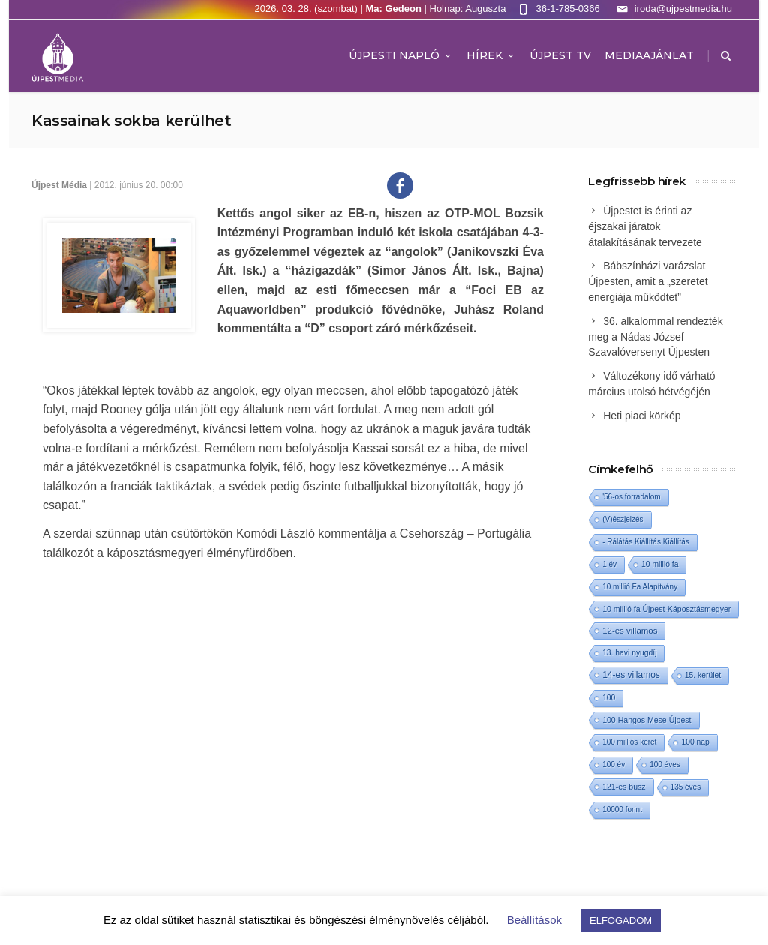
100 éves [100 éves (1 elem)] (665, 764)
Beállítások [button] (534, 920)
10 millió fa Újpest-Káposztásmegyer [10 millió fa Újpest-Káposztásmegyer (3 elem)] (666, 609)
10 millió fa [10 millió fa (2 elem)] (659, 564)
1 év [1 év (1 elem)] (609, 564)
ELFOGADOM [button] (621, 920)
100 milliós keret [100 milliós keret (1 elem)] (629, 742)
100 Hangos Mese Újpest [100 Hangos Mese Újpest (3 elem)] (646, 720)
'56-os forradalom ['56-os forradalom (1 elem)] (631, 497)
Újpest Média (59, 185)
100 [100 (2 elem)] (608, 698)
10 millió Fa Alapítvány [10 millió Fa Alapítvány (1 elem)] (639, 587)
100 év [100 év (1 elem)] (613, 764)
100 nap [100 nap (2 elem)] (695, 742)
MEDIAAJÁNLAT (649, 55)
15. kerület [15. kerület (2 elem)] (703, 675)
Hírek (491, 55)
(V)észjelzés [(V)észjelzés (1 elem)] (622, 519)
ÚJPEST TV (560, 55)
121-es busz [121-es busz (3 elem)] (623, 786)
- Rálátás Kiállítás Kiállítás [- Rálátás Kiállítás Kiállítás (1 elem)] (645, 542)
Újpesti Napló (401, 55)
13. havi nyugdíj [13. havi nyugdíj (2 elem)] (629, 653)
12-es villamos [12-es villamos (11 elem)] (629, 630)
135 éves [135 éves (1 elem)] (685, 787)
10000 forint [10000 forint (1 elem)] (622, 810)
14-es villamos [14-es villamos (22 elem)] (631, 675)
